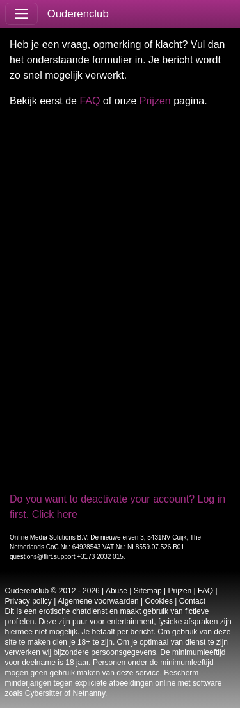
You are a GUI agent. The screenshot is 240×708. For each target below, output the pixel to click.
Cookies (159, 601)
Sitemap (148, 590)
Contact (192, 601)
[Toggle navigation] (21, 14)
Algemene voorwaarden (98, 601)
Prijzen (155, 100)
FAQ (89, 100)
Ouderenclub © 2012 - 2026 (52, 590)
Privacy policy (28, 601)
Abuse (116, 590)
